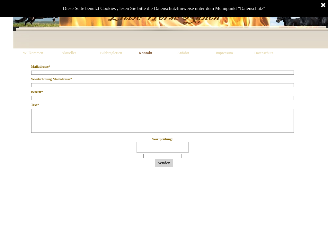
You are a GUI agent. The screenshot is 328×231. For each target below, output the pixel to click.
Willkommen (33, 53)
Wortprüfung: (162, 139)
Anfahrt (183, 53)
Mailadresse (40, 66)
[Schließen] (323, 5)
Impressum (224, 53)
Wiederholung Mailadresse (51, 79)
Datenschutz (263, 53)
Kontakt (146, 53)
